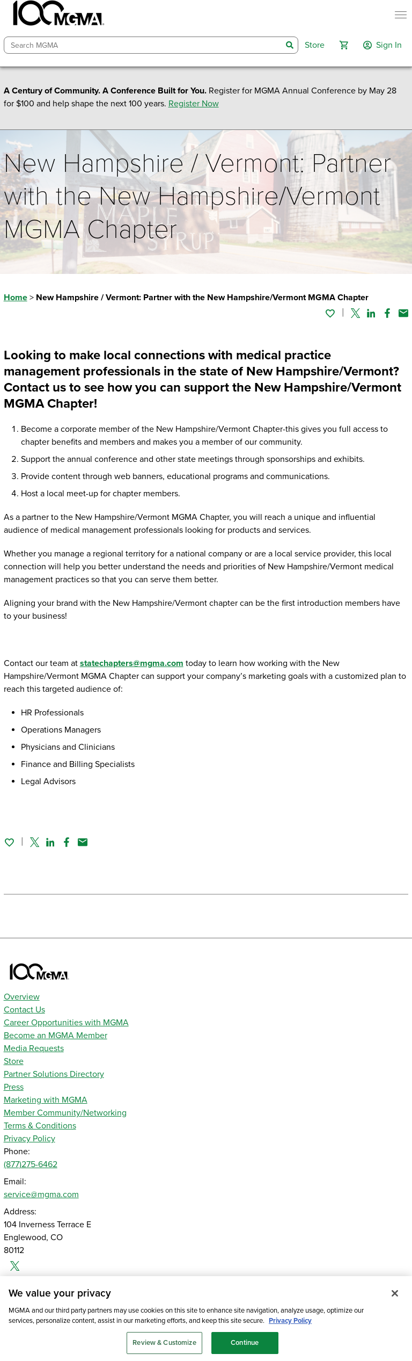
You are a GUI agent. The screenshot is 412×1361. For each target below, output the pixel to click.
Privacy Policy (29, 1138)
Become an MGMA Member (55, 1035)
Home (15, 297)
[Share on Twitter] (355, 313)
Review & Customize (164, 1347)
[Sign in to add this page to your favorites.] (330, 313)
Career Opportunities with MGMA (66, 1022)
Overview (22, 996)
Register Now (193, 103)
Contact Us (24, 1009)
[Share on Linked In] (371, 313)
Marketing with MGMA (45, 1100)
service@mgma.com (41, 1194)
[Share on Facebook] (387, 313)
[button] (344, 45)
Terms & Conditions (40, 1125)
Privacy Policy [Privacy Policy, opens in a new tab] (290, 1325)
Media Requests (34, 1048)
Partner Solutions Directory (54, 1074)
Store (14, 1061)
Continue (245, 1347)
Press (14, 1087)
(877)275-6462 (30, 1164)
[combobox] (143, 45)
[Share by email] (403, 313)
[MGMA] (57, 15)
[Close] (395, 1297)
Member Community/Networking (65, 1112)
